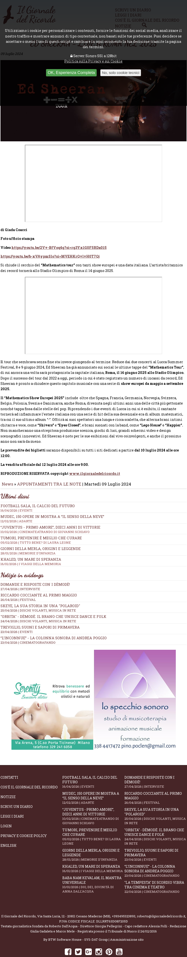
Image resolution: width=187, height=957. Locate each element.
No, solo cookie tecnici (120, 73)
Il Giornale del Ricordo (18, 902)
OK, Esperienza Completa (71, 72)
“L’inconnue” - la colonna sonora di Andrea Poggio (53, 624)
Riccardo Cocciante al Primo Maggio (38, 581)
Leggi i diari (12, 802)
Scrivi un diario (16, 793)
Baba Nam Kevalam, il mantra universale (93, 871)
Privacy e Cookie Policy (23, 822)
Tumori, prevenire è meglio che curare (93, 823)
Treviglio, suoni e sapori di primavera (40, 613)
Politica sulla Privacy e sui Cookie (93, 61)
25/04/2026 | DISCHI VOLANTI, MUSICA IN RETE (38, 597)
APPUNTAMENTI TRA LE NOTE (49, 470)
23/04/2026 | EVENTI (16, 618)
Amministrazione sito (127, 926)
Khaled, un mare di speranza (93, 854)
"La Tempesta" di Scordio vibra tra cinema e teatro (155, 873)
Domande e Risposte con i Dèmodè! (35, 570)
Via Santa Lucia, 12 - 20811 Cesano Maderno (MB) (73, 902)
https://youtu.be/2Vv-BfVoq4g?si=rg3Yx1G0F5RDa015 (59, 234)
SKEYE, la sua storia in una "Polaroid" (40, 592)
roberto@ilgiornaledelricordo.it (161, 902)
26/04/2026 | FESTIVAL (18, 586)
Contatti (9, 763)
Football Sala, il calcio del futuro (93, 768)
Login (6, 812)
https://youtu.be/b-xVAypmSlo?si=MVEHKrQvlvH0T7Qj (50, 242)
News (7, 470)
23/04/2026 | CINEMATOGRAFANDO (28, 629)
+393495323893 (123, 902)
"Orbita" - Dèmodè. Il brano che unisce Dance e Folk (53, 602)
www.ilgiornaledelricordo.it (94, 460)
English (8, 832)
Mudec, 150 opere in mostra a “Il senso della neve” (93, 505)
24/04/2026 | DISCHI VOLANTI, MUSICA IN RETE (38, 607)
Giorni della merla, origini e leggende (93, 841)
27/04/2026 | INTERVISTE (20, 575)
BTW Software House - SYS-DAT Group (78, 926)
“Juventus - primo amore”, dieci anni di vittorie (93, 515)
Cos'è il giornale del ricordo (29, 773)
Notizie (8, 783)
